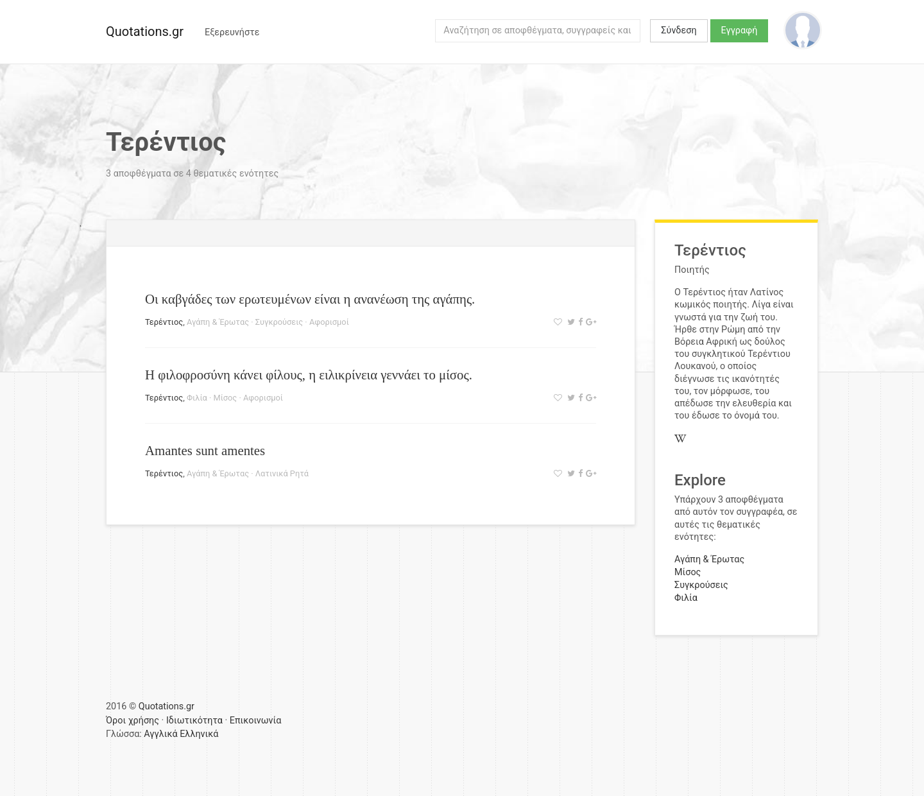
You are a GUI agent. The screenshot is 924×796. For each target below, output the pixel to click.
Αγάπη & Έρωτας (218, 322)
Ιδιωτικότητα (194, 720)
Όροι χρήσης (132, 720)
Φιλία (197, 397)
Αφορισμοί (329, 322)
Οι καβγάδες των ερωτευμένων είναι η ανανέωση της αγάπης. (310, 298)
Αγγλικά (160, 734)
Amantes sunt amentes (205, 450)
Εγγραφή (739, 30)
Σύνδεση (678, 30)
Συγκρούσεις (279, 322)
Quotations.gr (145, 31)
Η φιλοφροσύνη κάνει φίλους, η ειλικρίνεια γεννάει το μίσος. (308, 374)
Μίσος (225, 397)
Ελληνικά (199, 734)
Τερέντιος (164, 322)
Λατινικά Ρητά (282, 473)
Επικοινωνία (256, 720)
